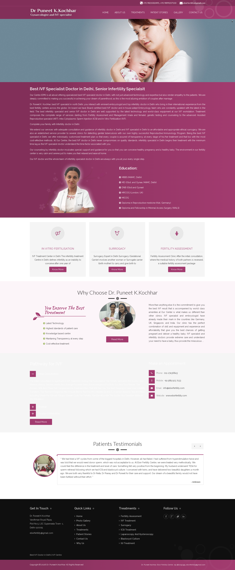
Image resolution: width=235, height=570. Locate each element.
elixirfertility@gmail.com (192, 3)
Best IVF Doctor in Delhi (40, 555)
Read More (117, 339)
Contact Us (195, 12)
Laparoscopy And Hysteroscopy (137, 534)
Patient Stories (159, 12)
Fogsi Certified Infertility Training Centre (58, 3)
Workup (42, 406)
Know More (57, 269)
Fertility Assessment (177, 248)
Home (105, 12)
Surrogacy (117, 248)
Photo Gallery (83, 520)
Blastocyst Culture (130, 539)
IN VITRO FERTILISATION (58, 248)
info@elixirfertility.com (173, 388)
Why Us (80, 543)
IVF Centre (57, 555)
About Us (120, 12)
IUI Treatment (128, 543)
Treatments (138, 12)
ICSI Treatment (128, 530)
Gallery (178, 12)
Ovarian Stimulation (49, 413)
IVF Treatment (128, 520)
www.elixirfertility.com (176, 395)
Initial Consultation (48, 373)
